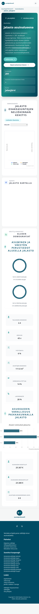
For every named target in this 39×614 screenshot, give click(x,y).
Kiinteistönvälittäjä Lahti (11, 567)
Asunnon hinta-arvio (10, 547)
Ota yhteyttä (7, 591)
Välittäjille (7, 589)
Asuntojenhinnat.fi (7, 9)
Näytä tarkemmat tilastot (19, 65)
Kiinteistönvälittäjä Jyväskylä (12, 569)
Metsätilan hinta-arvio (10, 549)
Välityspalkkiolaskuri (10, 545)
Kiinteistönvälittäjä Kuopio (12, 571)
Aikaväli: (7, 125)
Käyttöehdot (7, 579)
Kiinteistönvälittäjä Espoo (11, 558)
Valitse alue (10, 59)
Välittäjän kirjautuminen (11, 588)
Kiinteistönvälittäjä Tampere (12, 560)
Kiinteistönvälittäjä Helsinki (12, 556)
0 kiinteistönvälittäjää (20, 48)
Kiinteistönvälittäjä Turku (11, 562)
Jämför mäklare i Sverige (11, 584)
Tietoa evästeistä (9, 582)
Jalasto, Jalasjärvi (9, 11)
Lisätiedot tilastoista (12, 120)
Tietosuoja (7, 580)
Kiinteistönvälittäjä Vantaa (12, 564)
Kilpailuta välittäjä (9, 543)
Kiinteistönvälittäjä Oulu (11, 565)
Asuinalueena (19, 9)
